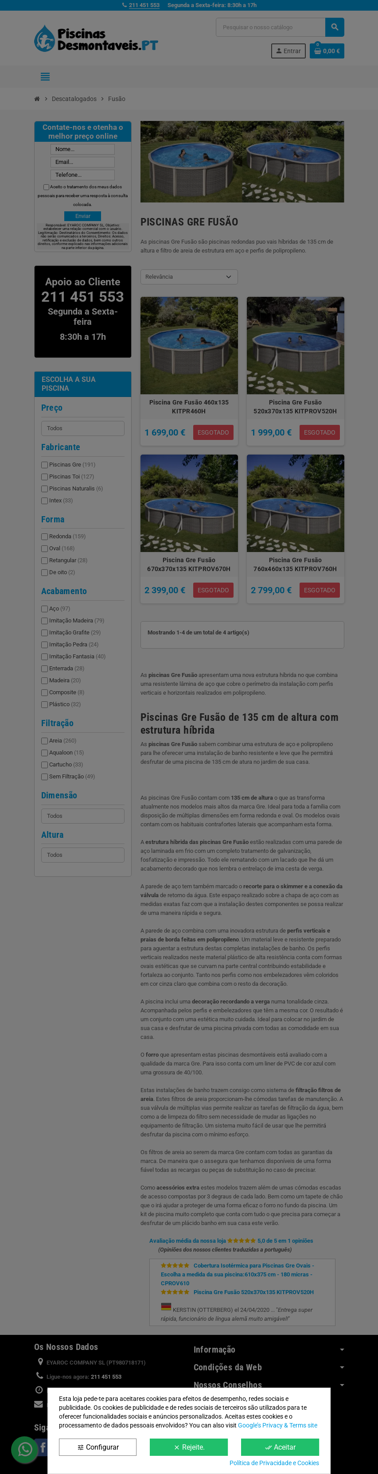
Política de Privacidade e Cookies (274, 1462)
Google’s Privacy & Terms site (277, 1425)
